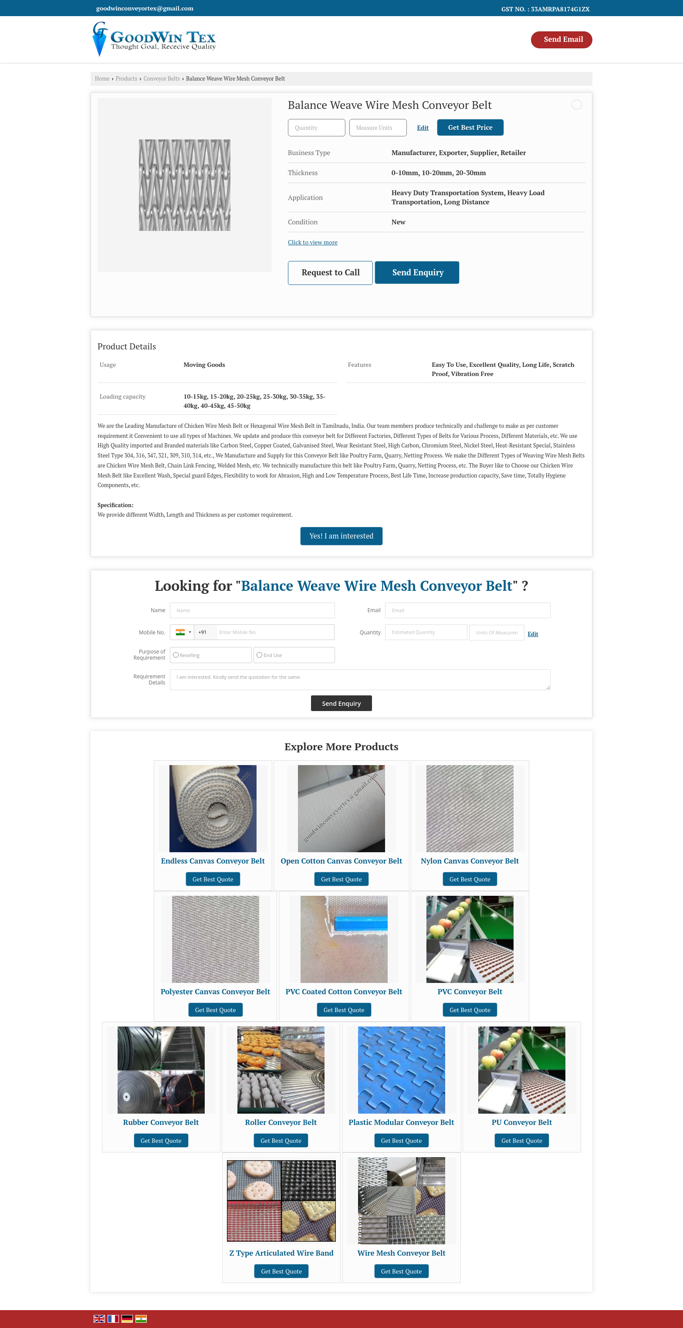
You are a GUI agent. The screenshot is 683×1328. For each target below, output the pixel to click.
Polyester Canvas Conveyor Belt (215, 991)
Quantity (370, 632)
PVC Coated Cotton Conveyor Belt (344, 991)
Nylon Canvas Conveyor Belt (470, 861)
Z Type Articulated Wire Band (282, 1253)
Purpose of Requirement (149, 655)
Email (374, 610)
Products (127, 78)
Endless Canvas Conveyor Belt (213, 861)
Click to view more (313, 242)
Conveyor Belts (162, 78)
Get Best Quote (213, 879)
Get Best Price (470, 127)
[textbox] (378, 127)
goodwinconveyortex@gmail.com (144, 8)
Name (158, 610)
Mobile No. (152, 632)
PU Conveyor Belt (522, 1122)
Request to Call (331, 272)
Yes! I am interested (341, 536)
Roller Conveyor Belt (281, 1122)
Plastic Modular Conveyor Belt (401, 1122)
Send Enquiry (418, 272)
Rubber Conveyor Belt (161, 1122)
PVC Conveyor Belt (470, 991)
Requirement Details (149, 680)
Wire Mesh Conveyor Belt (401, 1253)
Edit (423, 128)
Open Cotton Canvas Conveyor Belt (341, 861)
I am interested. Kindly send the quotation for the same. (360, 679)
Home (102, 78)
